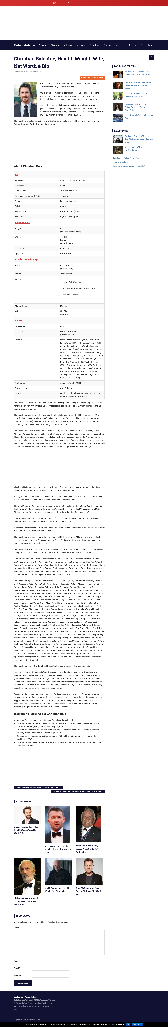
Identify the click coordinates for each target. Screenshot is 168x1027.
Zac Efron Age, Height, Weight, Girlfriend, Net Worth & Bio (77, 791)
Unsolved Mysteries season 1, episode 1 (129, 166)
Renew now (89, 3)
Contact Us (18, 997)
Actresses (68, 45)
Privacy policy (137, 1024)
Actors (41, 45)
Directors (107, 45)
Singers (54, 45)
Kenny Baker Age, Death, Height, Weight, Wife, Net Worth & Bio (87, 848)
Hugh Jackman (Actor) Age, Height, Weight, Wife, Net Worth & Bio (26, 830)
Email (17, 968)
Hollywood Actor (36, 72)
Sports (131, 45)
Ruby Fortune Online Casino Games (127, 158)
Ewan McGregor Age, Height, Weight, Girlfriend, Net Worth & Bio (89, 891)
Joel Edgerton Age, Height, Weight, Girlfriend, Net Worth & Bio (58, 849)
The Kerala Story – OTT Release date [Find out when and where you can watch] (139, 139)
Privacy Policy (30, 997)
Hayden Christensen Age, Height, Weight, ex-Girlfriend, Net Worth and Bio (138, 85)
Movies (119, 45)
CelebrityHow (24, 45)
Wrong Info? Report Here (92, 78)
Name (17, 961)
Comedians (94, 45)
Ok (128, 1024)
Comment (18, 928)
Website (17, 975)
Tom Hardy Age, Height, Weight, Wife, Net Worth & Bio (38, 787)
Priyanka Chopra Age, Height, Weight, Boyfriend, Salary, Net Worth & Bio (137, 107)
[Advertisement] (84, 23)
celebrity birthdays (120, 162)
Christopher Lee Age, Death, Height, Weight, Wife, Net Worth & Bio (26, 901)
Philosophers (146, 45)
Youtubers (81, 45)
